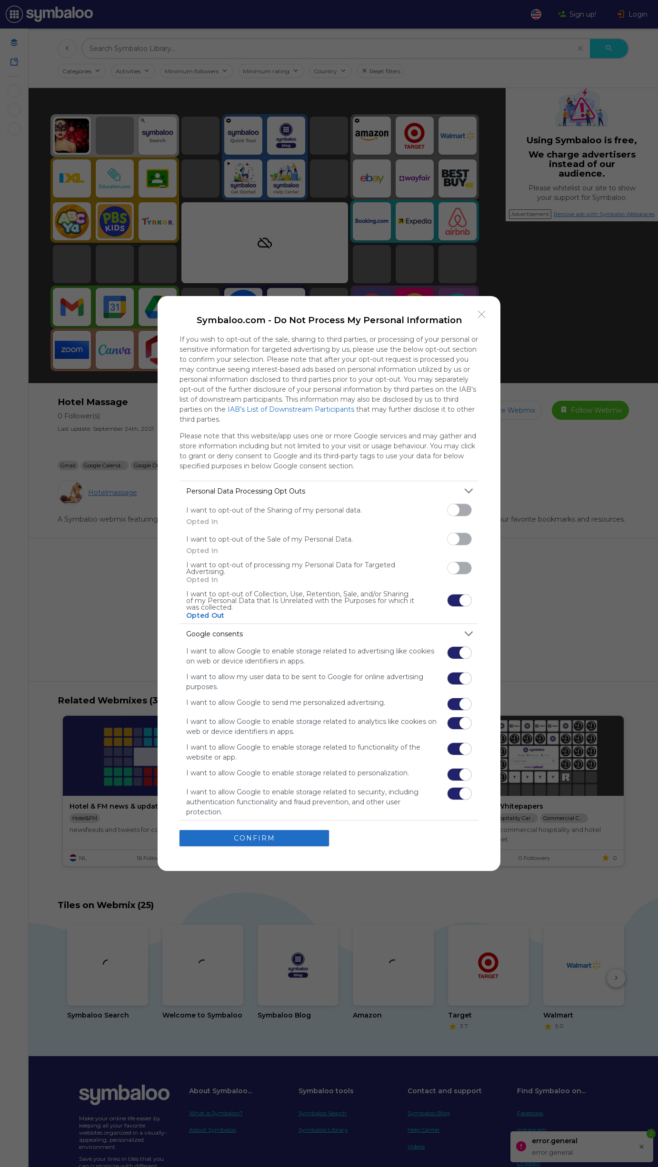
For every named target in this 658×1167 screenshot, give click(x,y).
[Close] (482, 315)
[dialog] (329, 583)
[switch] (459, 510)
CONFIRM (254, 838)
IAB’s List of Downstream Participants (291, 409)
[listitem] (329, 491)
